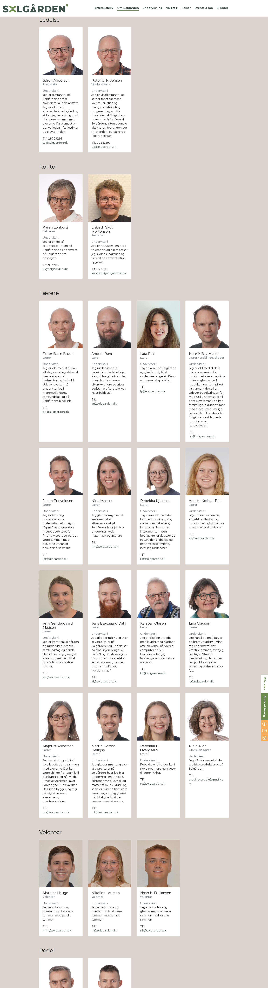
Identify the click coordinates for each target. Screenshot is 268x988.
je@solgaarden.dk (55, 559)
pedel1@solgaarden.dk (58, 862)
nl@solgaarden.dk (104, 787)
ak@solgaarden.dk (202, 538)
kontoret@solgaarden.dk (108, 273)
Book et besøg (264, 706)
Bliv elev (264, 683)
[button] (104, 8)
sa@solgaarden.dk (55, 142)
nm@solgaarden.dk (104, 546)
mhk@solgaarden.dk (57, 787)
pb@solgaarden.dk (56, 411)
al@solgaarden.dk (152, 949)
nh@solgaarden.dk (153, 791)
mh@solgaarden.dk (104, 717)
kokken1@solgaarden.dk (60, 962)
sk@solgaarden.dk (104, 891)
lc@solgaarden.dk (201, 634)
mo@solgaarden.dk (104, 966)
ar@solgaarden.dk (104, 403)
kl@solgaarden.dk (55, 269)
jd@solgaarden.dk (103, 634)
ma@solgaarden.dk (56, 717)
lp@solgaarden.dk (152, 391)
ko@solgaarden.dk (153, 625)
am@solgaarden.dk (56, 630)
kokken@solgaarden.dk (205, 957)
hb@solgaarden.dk (202, 436)
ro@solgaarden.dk (152, 688)
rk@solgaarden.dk (152, 559)
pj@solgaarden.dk (103, 146)
